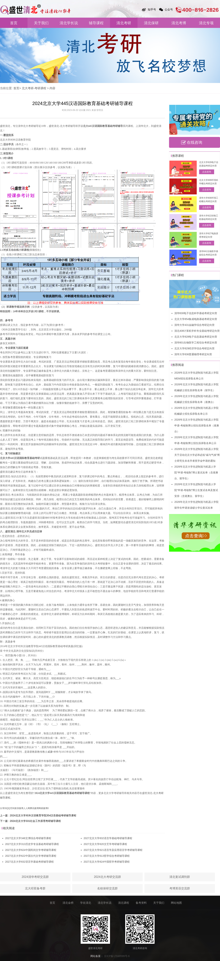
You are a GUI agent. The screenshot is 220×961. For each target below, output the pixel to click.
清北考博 (178, 23)
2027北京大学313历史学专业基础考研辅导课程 (32, 844)
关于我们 (41, 23)
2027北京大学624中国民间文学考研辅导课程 (30, 849)
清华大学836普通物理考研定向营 (193, 354)
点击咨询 (206, 172)
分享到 (3, 808)
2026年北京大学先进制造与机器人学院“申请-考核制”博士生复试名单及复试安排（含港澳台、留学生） (196, 490)
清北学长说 (69, 23)
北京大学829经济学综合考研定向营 (194, 348)
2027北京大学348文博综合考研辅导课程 (28, 838)
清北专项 (206, 23)
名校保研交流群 (107, 888)
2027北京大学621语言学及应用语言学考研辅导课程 (113, 849)
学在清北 (85, 902)
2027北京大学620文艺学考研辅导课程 (105, 844)
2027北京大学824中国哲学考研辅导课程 (107, 861)
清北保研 (151, 23)
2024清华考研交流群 (35, 876)
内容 (52, 88)
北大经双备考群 (35, 888)
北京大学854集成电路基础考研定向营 (195, 319)
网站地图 (176, 902)
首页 (13, 23)
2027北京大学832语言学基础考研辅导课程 (29, 861)
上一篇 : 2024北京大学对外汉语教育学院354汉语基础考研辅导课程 (38, 815)
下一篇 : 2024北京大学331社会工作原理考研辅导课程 (30, 820)
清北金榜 (68, 902)
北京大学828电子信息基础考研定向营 (195, 336)
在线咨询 (194, 142)
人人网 (26, 808)
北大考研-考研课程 (34, 88)
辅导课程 (96, 23)
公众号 (169, 9)
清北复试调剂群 (179, 876)
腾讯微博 (34, 808)
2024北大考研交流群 (107, 876)
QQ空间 (10, 808)
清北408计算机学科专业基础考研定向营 (197, 330)
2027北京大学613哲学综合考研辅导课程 (107, 855)
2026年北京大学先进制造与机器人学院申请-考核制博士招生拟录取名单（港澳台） (196, 425)
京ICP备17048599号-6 (117, 956)
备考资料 (141, 902)
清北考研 (123, 23)
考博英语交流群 (179, 888)
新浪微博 (18, 808)
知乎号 (152, 9)
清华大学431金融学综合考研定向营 (194, 324)
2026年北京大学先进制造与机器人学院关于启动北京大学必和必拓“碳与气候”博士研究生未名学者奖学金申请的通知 (197, 455)
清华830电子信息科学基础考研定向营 (195, 313)
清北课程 (123, 902)
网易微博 (43, 808)
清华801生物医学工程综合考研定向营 (195, 342)
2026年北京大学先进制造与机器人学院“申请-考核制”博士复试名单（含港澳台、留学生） (196, 472)
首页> (17, 88)
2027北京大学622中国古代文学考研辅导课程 (30, 855)
